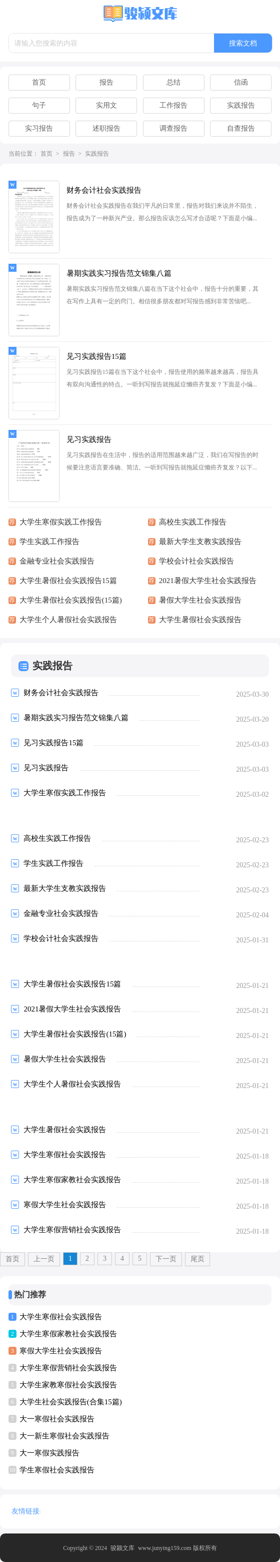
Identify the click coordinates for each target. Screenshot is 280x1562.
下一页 (166, 1259)
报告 (107, 82)
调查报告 (174, 128)
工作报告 (174, 105)
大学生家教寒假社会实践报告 (68, 1385)
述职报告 (106, 128)
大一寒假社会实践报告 (57, 1419)
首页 (39, 82)
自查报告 (241, 128)
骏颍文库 (122, 1547)
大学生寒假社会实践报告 (61, 1317)
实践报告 (241, 105)
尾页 (197, 1259)
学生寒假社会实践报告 (57, 1470)
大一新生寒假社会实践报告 (65, 1436)
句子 (39, 105)
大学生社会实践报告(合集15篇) (71, 1402)
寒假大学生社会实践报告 (61, 1351)
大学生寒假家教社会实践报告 (68, 1334)
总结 (173, 82)
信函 (241, 82)
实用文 (106, 105)
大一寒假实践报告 (50, 1453)
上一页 (44, 1259)
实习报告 (39, 128)
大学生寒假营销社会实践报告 (68, 1368)
